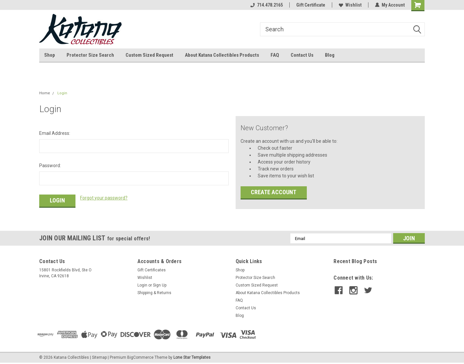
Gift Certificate (310, 5)
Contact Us (302, 55)
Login (62, 93)
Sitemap (99, 357)
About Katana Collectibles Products (222, 55)
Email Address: (54, 133)
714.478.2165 (266, 5)
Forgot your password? (104, 197)
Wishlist (350, 5)
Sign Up (159, 285)
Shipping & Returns (154, 292)
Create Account (273, 192)
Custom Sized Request (149, 55)
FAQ (275, 55)
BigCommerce (140, 357)
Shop (49, 55)
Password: (50, 165)
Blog (329, 55)
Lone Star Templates (192, 357)
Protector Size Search (90, 55)
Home (44, 93)
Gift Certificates (151, 270)
